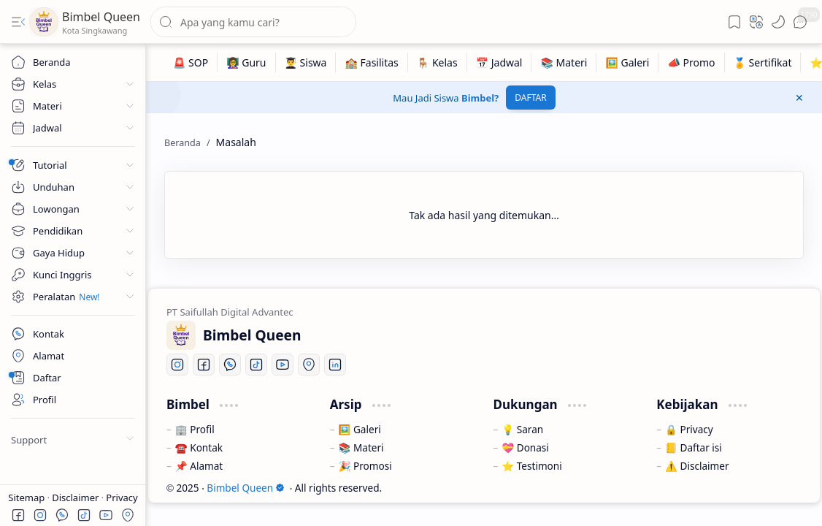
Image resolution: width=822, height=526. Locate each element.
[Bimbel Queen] (43, 22)
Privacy (121, 497)
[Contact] (73, 334)
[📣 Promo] (691, 62)
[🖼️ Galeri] (627, 62)
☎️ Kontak (199, 447)
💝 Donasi (525, 447)
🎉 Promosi (365, 466)
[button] (18, 22)
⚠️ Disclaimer (697, 466)
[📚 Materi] (563, 62)
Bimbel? (480, 97)
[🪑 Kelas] (437, 62)
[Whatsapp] (230, 365)
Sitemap (27, 497)
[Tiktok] (256, 365)
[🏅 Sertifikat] (763, 62)
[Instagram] (177, 365)
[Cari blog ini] (253, 22)
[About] (73, 378)
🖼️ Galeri (360, 429)
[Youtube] (282, 365)
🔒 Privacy (689, 429)
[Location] (309, 365)
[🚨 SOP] (191, 62)
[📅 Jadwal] (499, 62)
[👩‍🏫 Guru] (246, 62)
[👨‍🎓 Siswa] (306, 62)
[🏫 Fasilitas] (371, 62)
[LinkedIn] (335, 365)
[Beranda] (73, 62)
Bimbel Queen (101, 17)
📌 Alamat (199, 466)
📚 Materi (361, 447)
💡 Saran (522, 429)
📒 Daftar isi (693, 447)
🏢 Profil (195, 429)
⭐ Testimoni (531, 466)
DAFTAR (530, 97)
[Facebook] (204, 365)
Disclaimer (76, 497)
